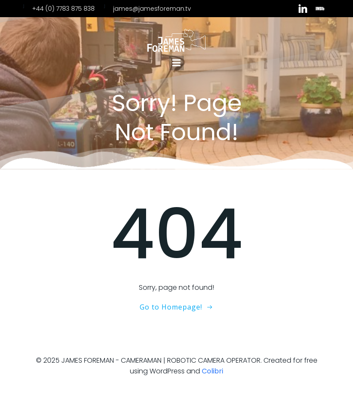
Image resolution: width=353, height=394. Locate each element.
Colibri (212, 371)
